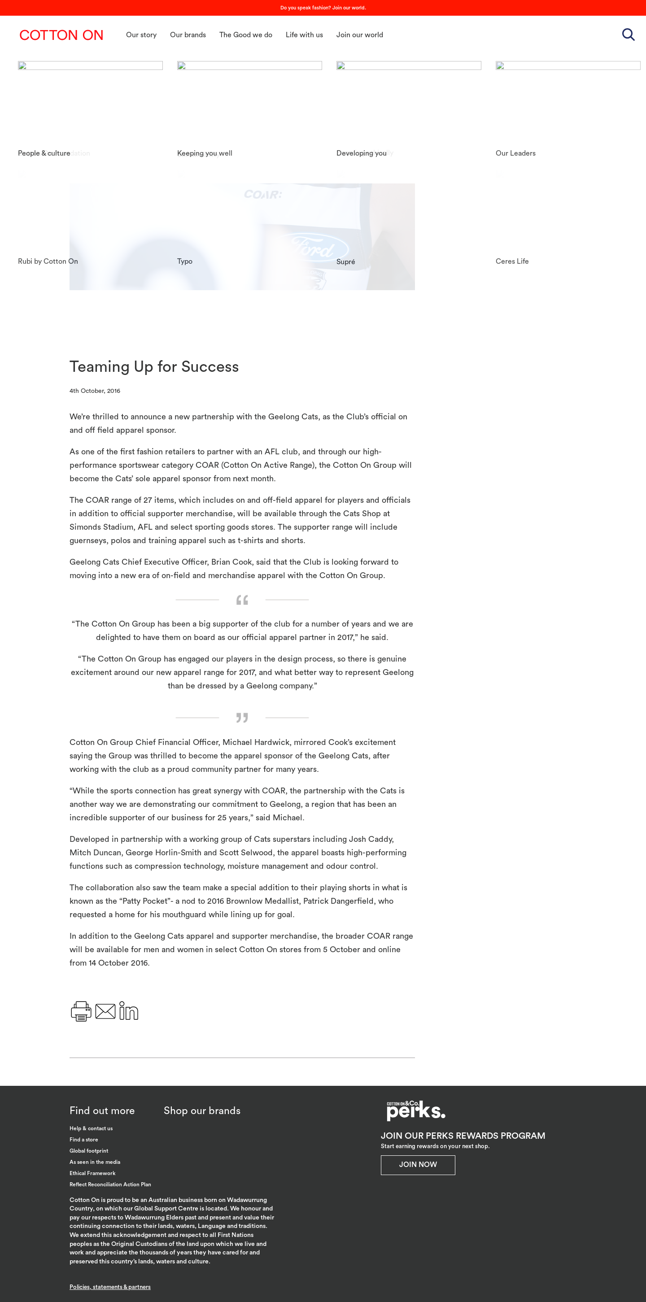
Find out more (102, 1111)
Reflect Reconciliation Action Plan (110, 1184)
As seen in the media (95, 1162)
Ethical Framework (93, 1173)
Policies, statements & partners (110, 1287)
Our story (141, 35)
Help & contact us (91, 1128)
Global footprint (89, 1151)
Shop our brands (202, 1111)
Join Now (418, 1164)
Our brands (188, 35)
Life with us (304, 35)
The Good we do (245, 35)
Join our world (359, 35)
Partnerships (474, 143)
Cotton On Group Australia (497, 103)
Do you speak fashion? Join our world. (323, 7)
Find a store (84, 1139)
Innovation (529, 123)
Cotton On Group (61, 35)
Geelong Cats (476, 123)
